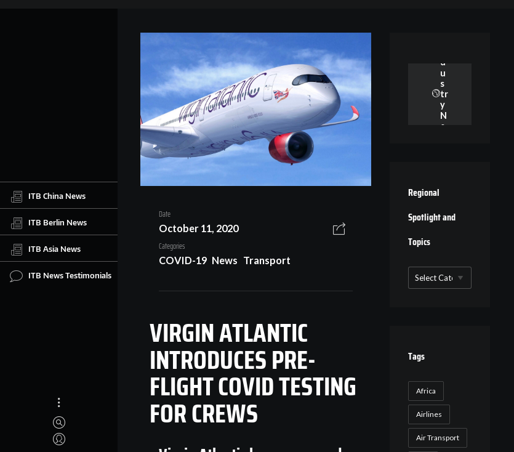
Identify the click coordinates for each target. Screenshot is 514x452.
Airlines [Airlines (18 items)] (429, 414)
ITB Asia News (45, 249)
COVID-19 (183, 260)
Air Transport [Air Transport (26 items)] (437, 437)
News (225, 260)
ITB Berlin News (48, 223)
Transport (267, 260)
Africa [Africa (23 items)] (426, 390)
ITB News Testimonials (60, 276)
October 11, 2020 (198, 228)
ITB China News (48, 196)
